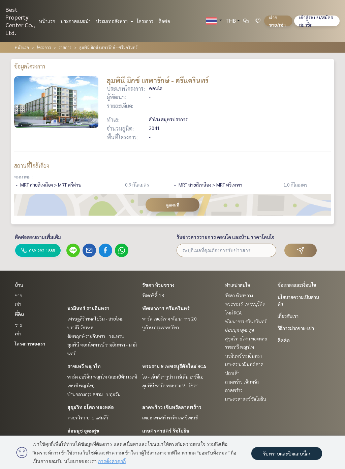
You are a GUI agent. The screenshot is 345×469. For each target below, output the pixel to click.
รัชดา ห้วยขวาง (158, 285)
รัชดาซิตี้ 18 (153, 295)
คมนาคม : (23, 176)
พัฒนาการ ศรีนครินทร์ (166, 308)
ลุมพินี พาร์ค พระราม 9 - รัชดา (170, 385)
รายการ (65, 47)
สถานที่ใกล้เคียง (31, 165)
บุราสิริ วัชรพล (80, 327)
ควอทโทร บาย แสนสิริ (87, 417)
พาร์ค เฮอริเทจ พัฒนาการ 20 (169, 318)
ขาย (18, 295)
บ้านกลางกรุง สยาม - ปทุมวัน (94, 394)
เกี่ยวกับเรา (288, 316)
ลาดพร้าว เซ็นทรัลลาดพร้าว (171, 407)
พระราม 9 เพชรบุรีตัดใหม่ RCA (174, 366)
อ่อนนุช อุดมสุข (83, 430)
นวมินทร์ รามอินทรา (88, 308)
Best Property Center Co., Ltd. (20, 20)
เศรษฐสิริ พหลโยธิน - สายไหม (95, 318)
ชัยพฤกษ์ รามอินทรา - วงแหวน (95, 336)
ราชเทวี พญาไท (84, 366)
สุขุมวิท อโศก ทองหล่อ (90, 407)
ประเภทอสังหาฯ (114, 21)
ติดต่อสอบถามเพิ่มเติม (38, 237)
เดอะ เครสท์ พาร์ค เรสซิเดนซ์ (170, 417)
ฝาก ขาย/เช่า (277, 21)
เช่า (18, 304)
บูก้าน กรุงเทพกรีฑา (160, 327)
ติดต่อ (164, 21)
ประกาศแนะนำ (75, 21)
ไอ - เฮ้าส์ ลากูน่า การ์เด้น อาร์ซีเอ (172, 377)
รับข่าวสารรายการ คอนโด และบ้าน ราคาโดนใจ (226, 237)
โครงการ (145, 21)
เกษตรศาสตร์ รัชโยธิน (165, 430)
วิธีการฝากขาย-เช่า (296, 328)
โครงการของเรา (30, 343)
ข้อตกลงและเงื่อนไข (297, 285)
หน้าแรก (47, 21)
